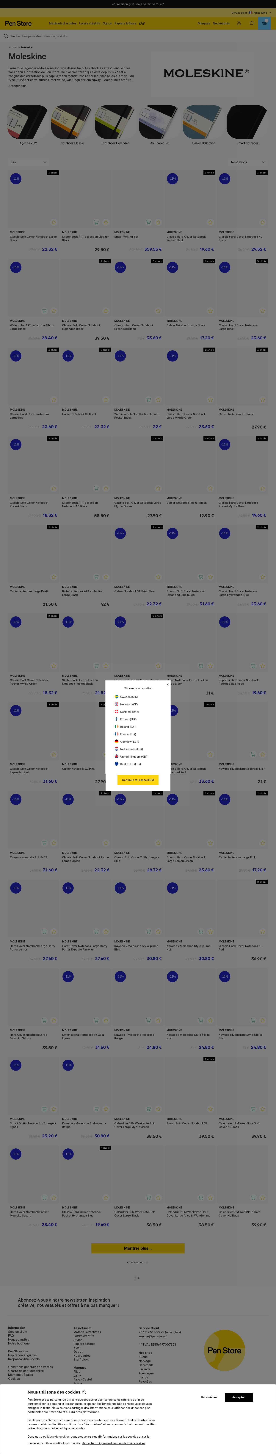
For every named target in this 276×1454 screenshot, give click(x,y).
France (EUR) (125, 734)
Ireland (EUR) (125, 726)
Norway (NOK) (126, 704)
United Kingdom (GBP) (131, 756)
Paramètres (209, 1397)
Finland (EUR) (126, 719)
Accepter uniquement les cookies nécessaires (113, 1443)
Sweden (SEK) (126, 696)
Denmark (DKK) (127, 711)
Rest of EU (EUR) (128, 764)
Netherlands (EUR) (129, 749)
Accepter (238, 1397)
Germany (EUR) (127, 741)
